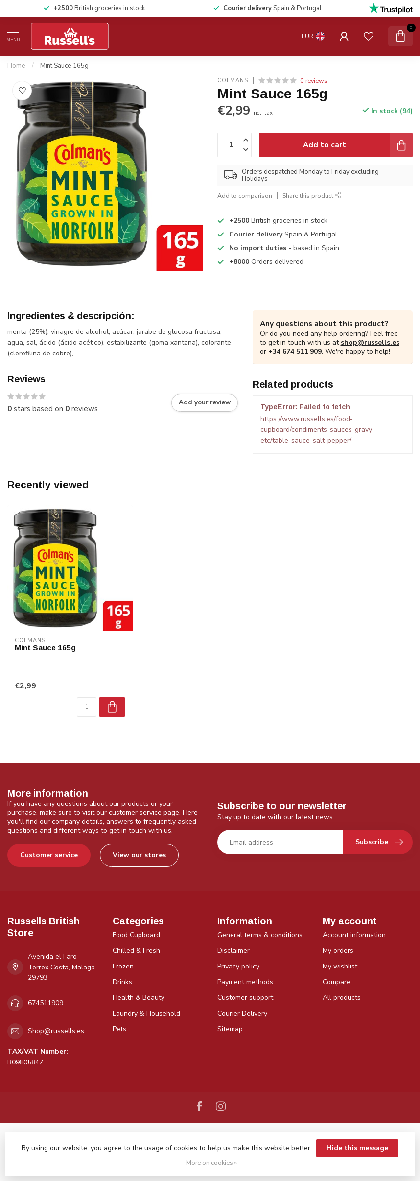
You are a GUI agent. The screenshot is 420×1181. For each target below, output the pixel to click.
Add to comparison (244, 195)
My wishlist (340, 966)
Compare (336, 982)
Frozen (123, 966)
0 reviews (313, 80)
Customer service (49, 855)
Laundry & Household (146, 1013)
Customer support (245, 997)
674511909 (45, 1003)
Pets (119, 1029)
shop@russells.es (370, 342)
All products (342, 997)
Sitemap (230, 1029)
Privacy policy (238, 966)
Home (16, 65)
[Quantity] (86, 707)
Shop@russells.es (56, 1031)
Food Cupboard (136, 935)
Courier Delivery (242, 1013)
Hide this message (357, 1148)
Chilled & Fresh (136, 950)
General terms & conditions (260, 935)
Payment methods (245, 982)
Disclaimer (233, 950)
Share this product (311, 195)
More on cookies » (211, 1162)
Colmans (232, 80)
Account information (354, 935)
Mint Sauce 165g (64, 65)
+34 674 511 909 (295, 351)
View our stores (139, 855)
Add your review (205, 402)
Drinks (122, 982)
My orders (338, 950)
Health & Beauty (138, 997)
